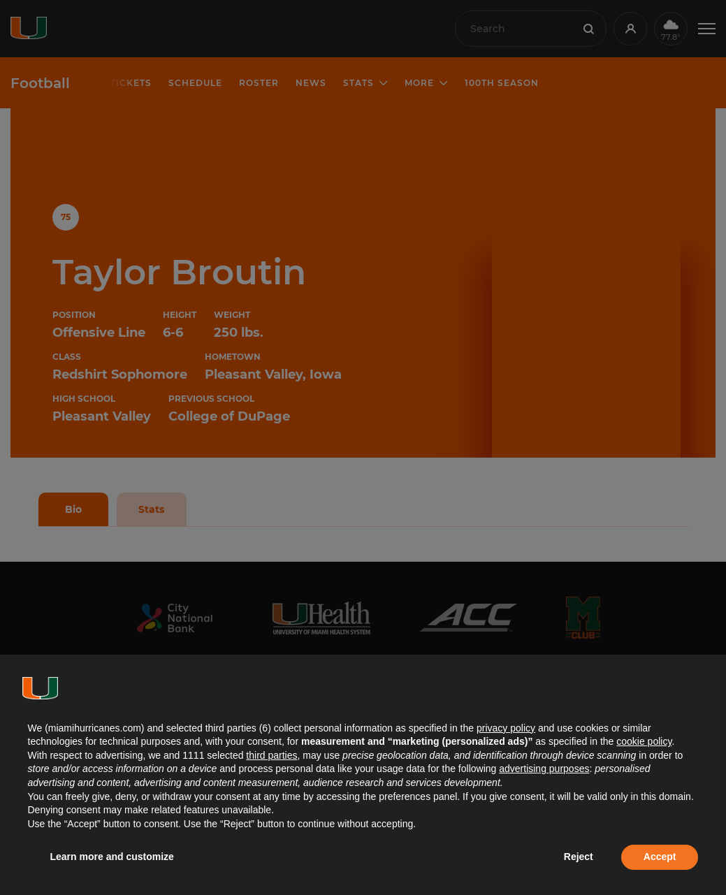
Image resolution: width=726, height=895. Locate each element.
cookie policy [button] (643, 741)
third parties (271, 755)
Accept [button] (660, 856)
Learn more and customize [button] (112, 856)
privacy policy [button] (506, 728)
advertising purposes (544, 768)
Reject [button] (578, 856)
